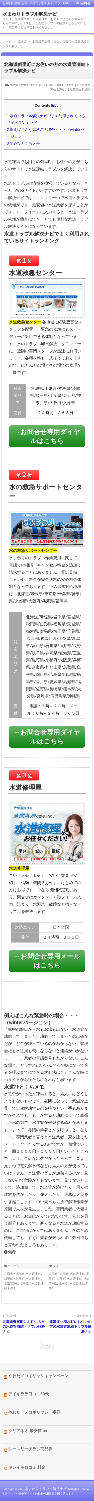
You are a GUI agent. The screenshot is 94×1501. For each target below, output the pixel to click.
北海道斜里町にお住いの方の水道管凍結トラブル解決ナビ (47, 67)
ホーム (47, 1345)
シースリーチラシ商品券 (30, 1449)
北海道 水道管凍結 (32, 85)
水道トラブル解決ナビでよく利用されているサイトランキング (46, 119)
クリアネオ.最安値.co (27, 1430)
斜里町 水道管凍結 (67, 85)
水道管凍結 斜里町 (78, 89)
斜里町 (50, 85)
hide (55, 105)
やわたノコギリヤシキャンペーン (38, 1375)
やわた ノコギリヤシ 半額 (34, 1412)
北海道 (14, 85)
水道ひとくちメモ (23, 143)
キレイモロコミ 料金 (26, 1467)
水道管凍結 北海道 (16, 1283)
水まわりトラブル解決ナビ (30, 13)
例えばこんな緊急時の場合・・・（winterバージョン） (45, 133)
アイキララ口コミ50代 (28, 1394)
